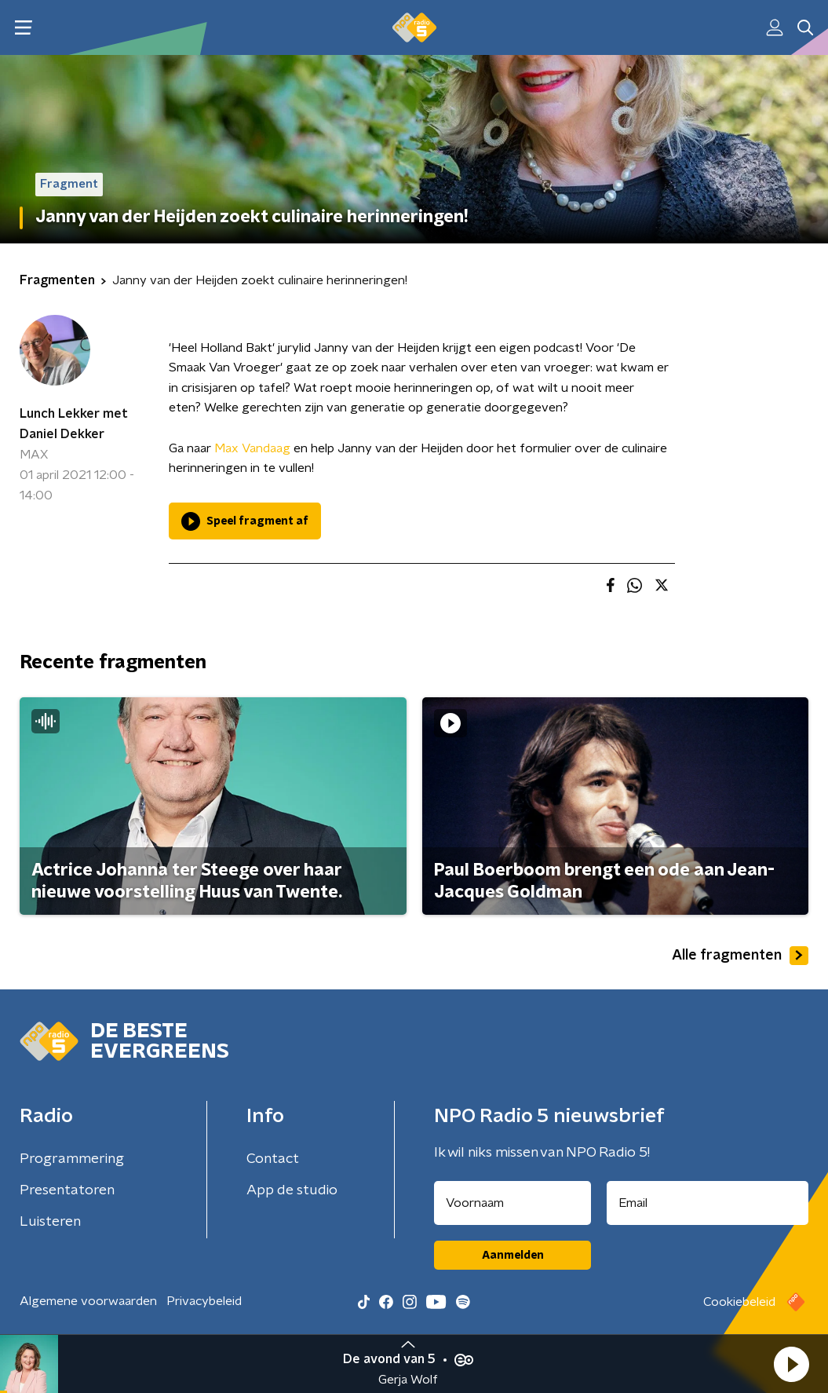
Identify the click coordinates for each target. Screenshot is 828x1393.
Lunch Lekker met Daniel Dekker (74, 424)
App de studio (291, 1190)
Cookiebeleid (739, 1302)
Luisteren (50, 1222)
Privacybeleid (204, 1301)
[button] (791, 1364)
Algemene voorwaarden (88, 1301)
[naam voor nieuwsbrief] (512, 1203)
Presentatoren (67, 1190)
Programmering (72, 1159)
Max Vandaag (252, 448)
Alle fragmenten (740, 955)
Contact (272, 1159)
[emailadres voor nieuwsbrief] (707, 1203)
